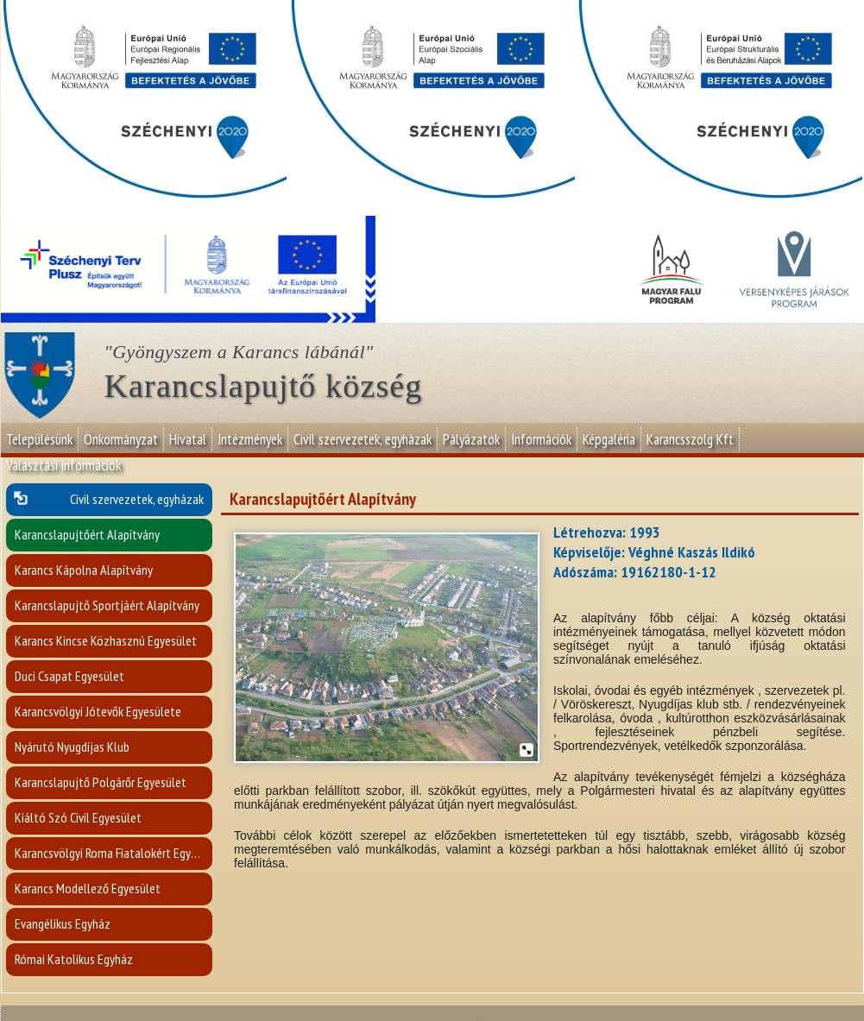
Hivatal (187, 439)
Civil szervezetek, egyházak (362, 439)
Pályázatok (471, 439)
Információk (541, 439)
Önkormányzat (121, 439)
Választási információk (63, 465)
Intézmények (250, 439)
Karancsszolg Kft (690, 439)
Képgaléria (609, 439)
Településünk (39, 439)
